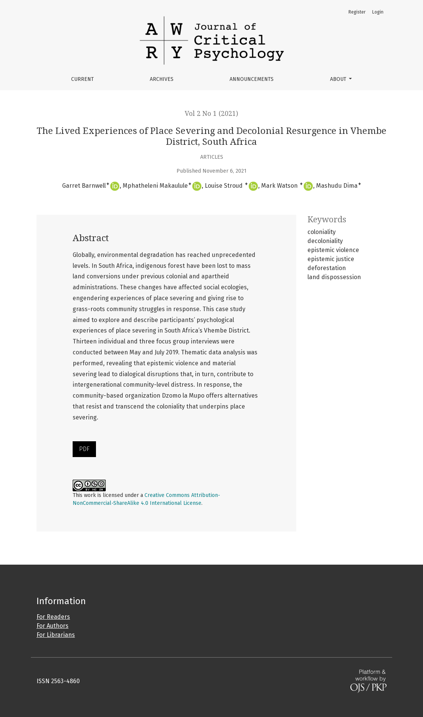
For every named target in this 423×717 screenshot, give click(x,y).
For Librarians (56, 634)
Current (82, 79)
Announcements (252, 79)
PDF (84, 449)
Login (377, 12)
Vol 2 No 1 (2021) (211, 113)
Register (356, 12)
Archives (161, 79)
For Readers (53, 616)
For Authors (52, 625)
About (339, 79)
